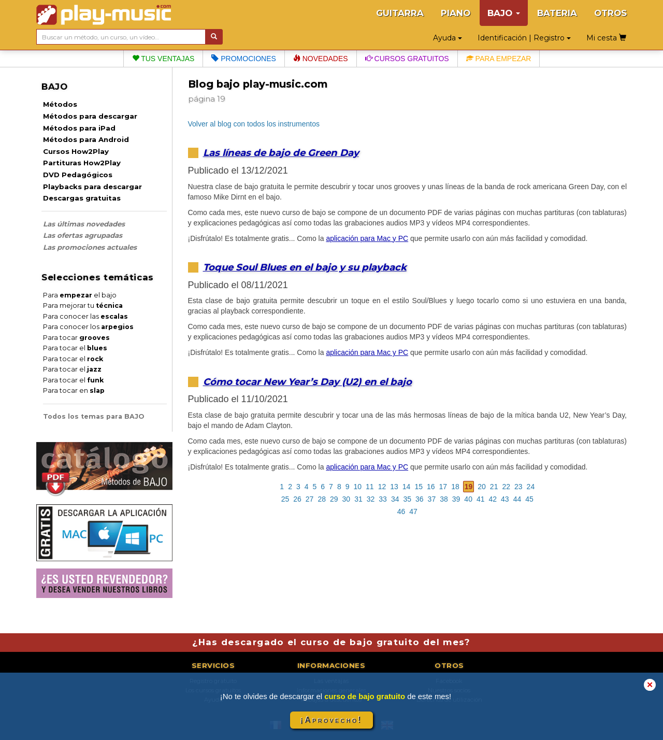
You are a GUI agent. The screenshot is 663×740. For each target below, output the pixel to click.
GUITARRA (400, 13)
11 (370, 486)
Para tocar (76, 337)
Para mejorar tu (83, 305)
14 (406, 486)
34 (395, 499)
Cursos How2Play (76, 151)
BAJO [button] (503, 13)
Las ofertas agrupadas (82, 235)
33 (383, 499)
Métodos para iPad (79, 128)
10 (358, 486)
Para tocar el (75, 348)
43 (505, 499)
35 (407, 499)
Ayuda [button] (447, 37)
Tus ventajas (163, 58)
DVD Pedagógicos (77, 174)
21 (494, 486)
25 (285, 499)
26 (297, 499)
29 (334, 499)
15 (418, 486)
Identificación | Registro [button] (524, 37)
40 (468, 499)
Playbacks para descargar (92, 186)
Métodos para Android (86, 139)
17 (443, 486)
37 (432, 499)
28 (322, 499)
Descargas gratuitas (82, 198)
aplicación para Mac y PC (367, 238)
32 (371, 499)
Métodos (60, 104)
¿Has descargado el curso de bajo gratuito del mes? (331, 642)
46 (401, 511)
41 (481, 499)
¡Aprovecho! (331, 720)
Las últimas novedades (84, 224)
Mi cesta (606, 37)
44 (517, 499)
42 (493, 499)
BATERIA (557, 13)
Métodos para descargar (90, 116)
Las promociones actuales (90, 247)
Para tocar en (74, 390)
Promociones (243, 58)
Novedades (320, 58)
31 (358, 499)
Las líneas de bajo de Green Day (281, 153)
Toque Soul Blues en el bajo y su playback (305, 267)
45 (529, 499)
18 (455, 486)
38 (444, 499)
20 (482, 486)
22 (506, 486)
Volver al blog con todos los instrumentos (254, 124)
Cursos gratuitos (407, 58)
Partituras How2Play (82, 163)
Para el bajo (80, 295)
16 (431, 486)
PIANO (455, 13)
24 (531, 486)
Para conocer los (88, 327)
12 (382, 486)
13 (394, 486)
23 (518, 486)
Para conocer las (85, 316)
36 (419, 499)
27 (310, 499)
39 (456, 499)
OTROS (610, 13)
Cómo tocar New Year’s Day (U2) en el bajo (307, 382)
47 (413, 511)
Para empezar (498, 58)
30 (346, 499)
